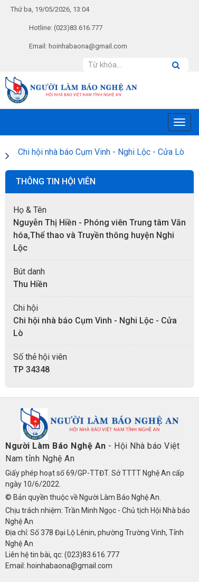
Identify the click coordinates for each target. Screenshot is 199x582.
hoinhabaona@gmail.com (88, 46)
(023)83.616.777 (78, 28)
